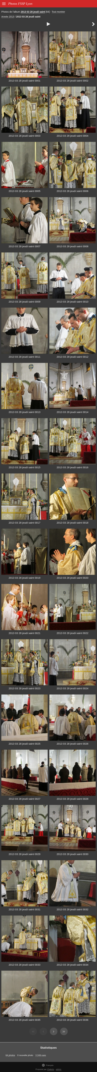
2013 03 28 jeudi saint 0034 (72, 964)
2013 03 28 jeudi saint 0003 (24, 135)
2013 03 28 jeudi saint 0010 (72, 301)
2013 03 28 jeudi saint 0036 (72, 1019)
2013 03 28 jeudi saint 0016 (72, 467)
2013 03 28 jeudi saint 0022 (72, 633)
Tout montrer (58, 11)
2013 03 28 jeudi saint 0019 (24, 577)
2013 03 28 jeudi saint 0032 (72, 909)
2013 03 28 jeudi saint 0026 (72, 743)
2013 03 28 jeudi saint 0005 (24, 191)
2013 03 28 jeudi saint (33, 11)
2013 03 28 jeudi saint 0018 (72, 522)
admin (58, 1069)
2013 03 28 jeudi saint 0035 (24, 1019)
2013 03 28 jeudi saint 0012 (72, 356)
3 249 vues (40, 1055)
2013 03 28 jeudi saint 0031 (24, 909)
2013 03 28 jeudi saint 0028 (72, 798)
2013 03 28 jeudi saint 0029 (24, 854)
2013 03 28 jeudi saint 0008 (72, 246)
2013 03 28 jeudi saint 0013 (24, 412)
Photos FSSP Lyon (20, 3)
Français (47, 1065)
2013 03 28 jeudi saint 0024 (72, 688)
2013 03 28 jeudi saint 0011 (24, 356)
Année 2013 (7, 16)
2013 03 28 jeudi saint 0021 (24, 633)
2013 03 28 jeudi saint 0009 (24, 301)
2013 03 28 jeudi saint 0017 (24, 522)
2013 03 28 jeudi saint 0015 (24, 467)
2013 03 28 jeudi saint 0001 (24, 80)
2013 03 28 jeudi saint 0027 (24, 798)
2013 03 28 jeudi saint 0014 (72, 412)
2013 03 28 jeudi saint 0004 (72, 135)
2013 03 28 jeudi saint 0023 (24, 688)
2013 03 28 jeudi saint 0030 (72, 854)
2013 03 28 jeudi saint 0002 (72, 80)
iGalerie (50, 1069)
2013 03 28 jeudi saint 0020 (72, 577)
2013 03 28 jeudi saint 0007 (24, 246)
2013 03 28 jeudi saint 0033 (24, 964)
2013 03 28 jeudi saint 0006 (72, 191)
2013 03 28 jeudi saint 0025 (24, 743)
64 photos (10, 1055)
